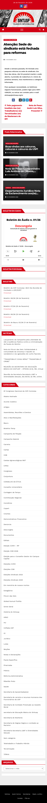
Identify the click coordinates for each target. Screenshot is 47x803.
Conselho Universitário (13, 487)
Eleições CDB (9, 569)
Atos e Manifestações (12, 418)
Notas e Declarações (10, 39)
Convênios (8, 503)
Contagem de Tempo (12, 492)
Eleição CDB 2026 (11, 551)
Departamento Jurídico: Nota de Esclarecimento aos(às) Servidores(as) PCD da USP (22, 193)
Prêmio (6, 671)
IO (4, 633)
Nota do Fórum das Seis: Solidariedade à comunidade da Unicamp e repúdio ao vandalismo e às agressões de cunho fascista (22, 351)
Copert (6, 508)
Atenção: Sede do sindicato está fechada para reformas (21, 48)
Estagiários (8, 591)
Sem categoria (9, 738)
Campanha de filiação (12, 434)
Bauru (6, 423)
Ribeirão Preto (9, 681)
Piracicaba (8, 665)
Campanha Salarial (11, 439)
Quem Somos (16, 794)
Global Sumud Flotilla (12, 601)
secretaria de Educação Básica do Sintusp (21, 712)
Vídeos (6, 754)
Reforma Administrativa (13, 676)
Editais (6, 540)
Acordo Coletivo (10, 402)
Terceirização (9, 749)
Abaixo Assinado (10, 396)
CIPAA (6, 466)
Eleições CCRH (10, 564)
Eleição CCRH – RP (11, 546)
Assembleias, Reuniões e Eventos (17, 412)
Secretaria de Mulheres (13, 718)
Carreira (7, 444)
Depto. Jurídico (37, 794)
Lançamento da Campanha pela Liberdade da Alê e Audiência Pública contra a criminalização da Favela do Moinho (23, 342)
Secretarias (26, 794)
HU (5, 623)
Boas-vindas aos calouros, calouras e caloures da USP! (21, 148)
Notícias (7, 794)
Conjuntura (8, 476)
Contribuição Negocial (13, 498)
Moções (7, 649)
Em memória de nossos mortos (16, 585)
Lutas (6, 644)
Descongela (8, 530)
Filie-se (27, 798)
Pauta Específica (10, 660)
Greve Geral (8, 607)
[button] (40, 30)
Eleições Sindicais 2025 (13, 580)
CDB (5, 455)
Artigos (6, 407)
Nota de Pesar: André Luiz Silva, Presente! (34, 108)
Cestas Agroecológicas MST (15, 460)
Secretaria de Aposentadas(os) (16, 692)
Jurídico (8, 187)
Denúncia (7, 524)
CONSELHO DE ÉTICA (12, 482)
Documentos (9, 535)
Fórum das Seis (10, 596)
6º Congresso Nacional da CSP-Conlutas (20, 391)
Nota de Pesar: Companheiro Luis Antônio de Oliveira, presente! (22, 171)
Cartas (6, 450)
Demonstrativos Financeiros (15, 519)
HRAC (6, 617)
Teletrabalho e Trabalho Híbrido (16, 743)
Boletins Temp (9, 428)
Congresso (8, 471)
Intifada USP (9, 628)
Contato (20, 798)
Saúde (6, 687)
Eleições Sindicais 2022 (13, 575)
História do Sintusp (11, 612)
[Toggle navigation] (22, 29)
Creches (7, 514)
